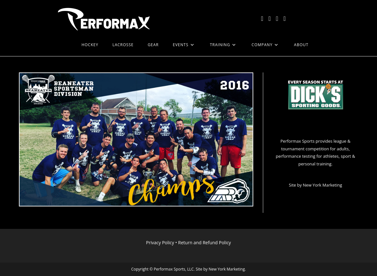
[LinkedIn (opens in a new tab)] (284, 18)
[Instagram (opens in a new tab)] (277, 18)
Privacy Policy (160, 242)
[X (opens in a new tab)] (262, 18)
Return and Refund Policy (204, 242)
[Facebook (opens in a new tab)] (269, 18)
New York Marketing (322, 185)
